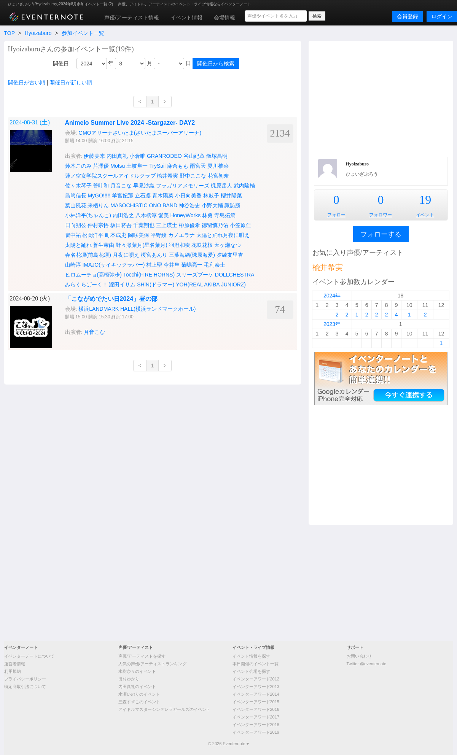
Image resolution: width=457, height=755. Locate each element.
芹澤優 (101, 166)
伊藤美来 (94, 156)
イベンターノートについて (29, 656)
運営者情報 (14, 663)
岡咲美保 (138, 235)
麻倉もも (177, 166)
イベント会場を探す (251, 671)
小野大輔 (212, 205)
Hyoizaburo (38, 33)
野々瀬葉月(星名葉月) (141, 245)
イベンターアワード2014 (255, 694)
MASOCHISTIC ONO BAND (143, 205)
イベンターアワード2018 (255, 724)
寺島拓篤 (225, 215)
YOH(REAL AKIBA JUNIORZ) (211, 284)
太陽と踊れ (78, 245)
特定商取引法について (25, 686)
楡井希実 (167, 176)
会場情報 (224, 17)
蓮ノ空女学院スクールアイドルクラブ (110, 176)
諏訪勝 (232, 205)
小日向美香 (188, 195)
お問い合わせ (359, 656)
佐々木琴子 (78, 186)
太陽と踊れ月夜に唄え (223, 235)
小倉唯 (137, 156)
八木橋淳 (146, 215)
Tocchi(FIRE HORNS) (149, 275)
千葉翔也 (143, 225)
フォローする (380, 234)
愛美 (163, 215)
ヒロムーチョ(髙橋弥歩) (93, 275)
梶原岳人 (221, 186)
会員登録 (407, 16)
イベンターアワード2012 (255, 679)
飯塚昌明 (217, 156)
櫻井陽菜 (231, 195)
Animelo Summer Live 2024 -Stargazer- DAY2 (130, 122)
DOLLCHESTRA (234, 275)
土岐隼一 (137, 166)
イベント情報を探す (251, 656)
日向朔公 (75, 225)
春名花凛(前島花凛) (88, 255)
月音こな (121, 186)
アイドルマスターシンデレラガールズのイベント (164, 709)
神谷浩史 (189, 205)
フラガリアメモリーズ (182, 186)
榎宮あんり (154, 255)
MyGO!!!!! (99, 195)
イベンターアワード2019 (255, 732)
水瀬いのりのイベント (139, 694)
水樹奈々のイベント (137, 671)
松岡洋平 (93, 235)
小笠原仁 (240, 225)
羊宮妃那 (122, 195)
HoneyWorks (185, 215)
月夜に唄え (126, 255)
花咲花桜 (202, 245)
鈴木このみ (78, 166)
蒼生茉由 (103, 245)
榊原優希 (189, 225)
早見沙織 (143, 186)
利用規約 (12, 671)
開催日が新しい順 (70, 82)
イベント (425, 215)
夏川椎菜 (218, 166)
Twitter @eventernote (367, 663)
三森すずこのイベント (139, 701)
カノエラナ (181, 235)
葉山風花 (75, 205)
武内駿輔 (244, 186)
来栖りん (98, 205)
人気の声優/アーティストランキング (152, 663)
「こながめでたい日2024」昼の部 (111, 299)
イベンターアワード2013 (255, 686)
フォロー (336, 215)
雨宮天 (198, 166)
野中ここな (193, 176)
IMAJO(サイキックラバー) (113, 265)
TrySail (157, 166)
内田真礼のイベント (137, 686)
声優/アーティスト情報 (131, 17)
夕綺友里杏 (230, 255)
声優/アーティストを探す (142, 656)
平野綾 (159, 235)
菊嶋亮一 (191, 265)
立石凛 (143, 195)
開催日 (61, 63)
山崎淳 (73, 265)
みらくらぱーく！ (86, 284)
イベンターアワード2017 (255, 717)
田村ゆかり (128, 679)
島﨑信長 (75, 195)
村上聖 (154, 265)
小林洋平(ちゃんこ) (88, 215)
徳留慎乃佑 (215, 225)
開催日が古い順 (26, 82)
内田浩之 (123, 215)
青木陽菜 (163, 195)
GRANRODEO (164, 156)
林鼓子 (211, 195)
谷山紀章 (194, 156)
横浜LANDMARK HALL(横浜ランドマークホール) (137, 309)
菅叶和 (101, 186)
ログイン (441, 16)
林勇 (207, 215)
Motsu (117, 166)
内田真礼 (117, 156)
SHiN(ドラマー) (155, 284)
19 (425, 200)
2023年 (332, 324)
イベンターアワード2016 (255, 709)
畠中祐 (73, 235)
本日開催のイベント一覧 (255, 663)
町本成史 (115, 235)
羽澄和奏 (179, 245)
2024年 (332, 295)
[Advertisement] (228, 582)
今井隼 (172, 265)
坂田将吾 (121, 225)
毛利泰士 (214, 265)
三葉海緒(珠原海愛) (192, 255)
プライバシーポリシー (25, 679)
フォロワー (380, 215)
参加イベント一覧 (83, 33)
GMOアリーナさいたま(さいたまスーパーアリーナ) (139, 133)
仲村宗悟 (98, 225)
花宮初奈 (218, 176)
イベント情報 (186, 17)
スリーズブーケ (194, 275)
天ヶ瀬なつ (227, 245)
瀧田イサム (122, 284)
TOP (9, 33)
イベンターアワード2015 (255, 701)
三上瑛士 (166, 225)
